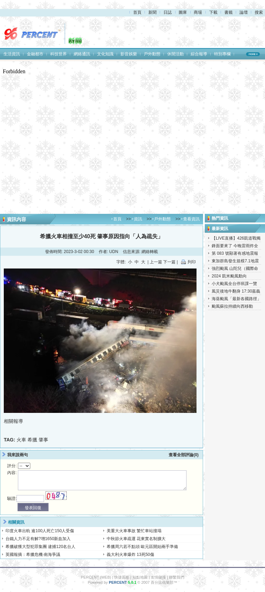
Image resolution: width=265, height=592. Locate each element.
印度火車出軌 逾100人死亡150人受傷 (40, 530)
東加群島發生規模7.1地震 (235, 261)
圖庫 (183, 12)
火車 (21, 439)
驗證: (12, 498)
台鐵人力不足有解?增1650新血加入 (38, 538)
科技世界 (58, 54)
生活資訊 (11, 54)
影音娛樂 (128, 54)
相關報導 (13, 421)
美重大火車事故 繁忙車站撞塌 (134, 530)
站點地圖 (140, 577)
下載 (213, 12)
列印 (192, 262)
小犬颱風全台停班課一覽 (234, 283)
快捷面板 (121, 577)
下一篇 (169, 262)
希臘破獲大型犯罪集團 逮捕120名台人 (40, 546)
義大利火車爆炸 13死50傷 (130, 554)
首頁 (137, 12)
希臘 (32, 439)
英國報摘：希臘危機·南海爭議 (33, 554)
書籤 (228, 12)
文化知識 (105, 54)
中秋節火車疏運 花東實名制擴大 (136, 538)
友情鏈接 (158, 577)
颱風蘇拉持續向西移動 (232, 306)
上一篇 (156, 262)
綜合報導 (199, 54)
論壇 (244, 12)
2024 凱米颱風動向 (229, 276)
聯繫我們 (176, 577)
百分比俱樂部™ (164, 582)
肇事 (43, 439)
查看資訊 (191, 219)
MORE (253, 54)
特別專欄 (222, 54)
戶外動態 (152, 54)
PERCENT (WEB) (96, 577)
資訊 (138, 219)
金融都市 (35, 54)
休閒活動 (175, 54)
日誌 (167, 12)
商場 (198, 12)
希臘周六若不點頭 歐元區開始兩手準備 (142, 546)
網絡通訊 (82, 54)
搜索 (259, 12)
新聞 (152, 12)
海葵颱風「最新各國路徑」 (236, 298)
